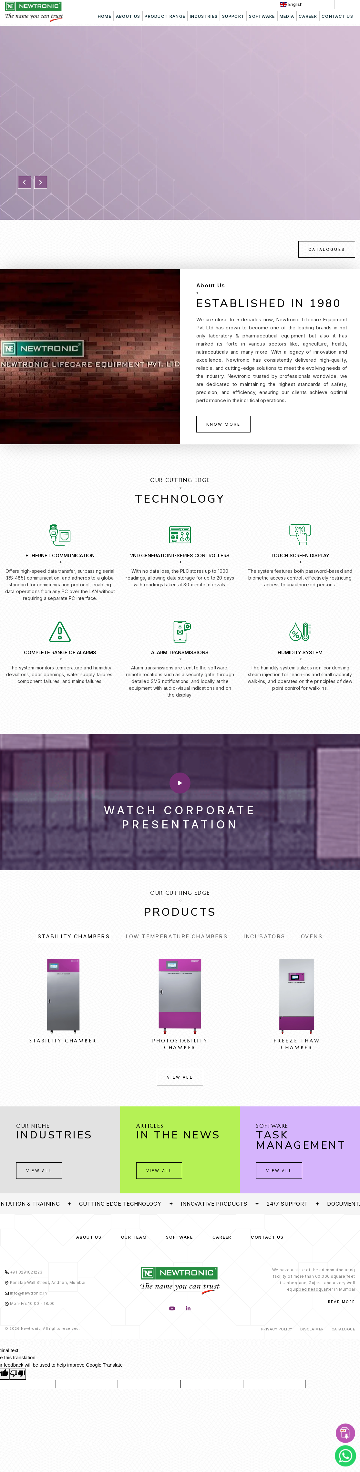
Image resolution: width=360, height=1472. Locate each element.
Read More (341, 1301)
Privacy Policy (277, 1329)
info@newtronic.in (26, 1293)
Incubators (264, 936)
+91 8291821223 (24, 1272)
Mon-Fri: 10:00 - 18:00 (30, 1303)
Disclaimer (312, 1329)
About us (89, 1237)
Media (287, 16)
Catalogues (326, 249)
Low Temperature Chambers (177, 936)
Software (179, 1237)
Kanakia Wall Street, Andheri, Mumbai (45, 1282)
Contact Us (267, 1237)
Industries (204, 16)
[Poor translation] (17, 1374)
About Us (128, 16)
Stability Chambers (73, 936)
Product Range (165, 16)
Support (233, 16)
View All (180, 1077)
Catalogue (343, 1329)
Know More (223, 424)
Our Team (134, 1237)
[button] (24, 182)
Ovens (312, 936)
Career (308, 16)
